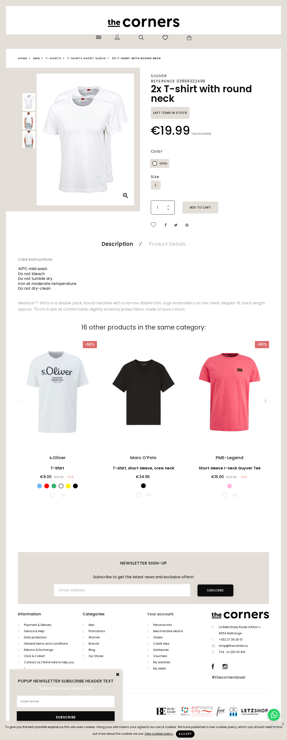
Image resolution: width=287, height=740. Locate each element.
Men (92, 625)
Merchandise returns (168, 631)
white (163, 163)
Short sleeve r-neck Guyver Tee (230, 468)
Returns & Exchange (38, 650)
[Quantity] (163, 207)
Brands (94, 644)
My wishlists (161, 662)
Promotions (97, 631)
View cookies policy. (159, 734)
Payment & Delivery (37, 625)
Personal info (162, 625)
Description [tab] (117, 244)
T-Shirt (57, 468)
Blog (92, 650)
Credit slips (161, 644)
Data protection (35, 637)
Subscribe (215, 590)
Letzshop (260, 711)
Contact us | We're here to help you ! (49, 665)
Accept (185, 734)
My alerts (159, 668)
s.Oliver (159, 76)
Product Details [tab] (167, 244)
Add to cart (200, 207)
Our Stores (96, 656)
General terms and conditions (46, 644)
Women (94, 637)
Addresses (161, 650)
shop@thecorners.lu (233, 646)
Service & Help (34, 631)
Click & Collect (34, 656)
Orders (158, 637)
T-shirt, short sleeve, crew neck (143, 468)
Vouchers (160, 656)
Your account (160, 614)
